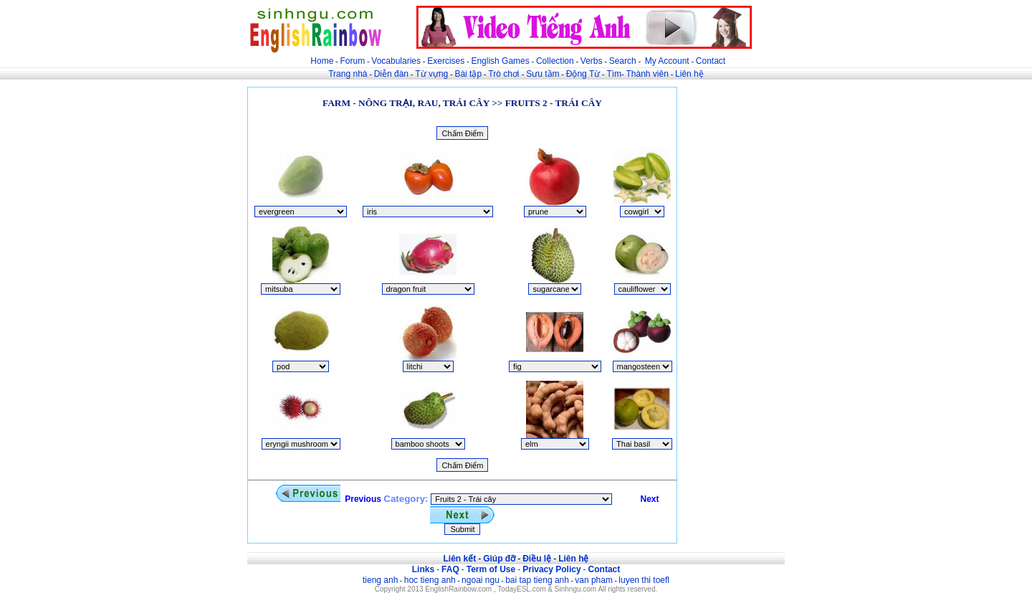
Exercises (445, 61)
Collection (555, 61)
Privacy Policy (551, 569)
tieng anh (380, 580)
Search (622, 61)
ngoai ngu (481, 580)
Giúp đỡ (499, 559)
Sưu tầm (542, 74)
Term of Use (491, 569)
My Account (667, 61)
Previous (328, 499)
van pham (594, 580)
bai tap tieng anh (537, 580)
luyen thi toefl (643, 580)
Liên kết (459, 559)
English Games (500, 61)
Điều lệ (536, 559)
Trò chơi (505, 74)
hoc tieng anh (430, 580)
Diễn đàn (391, 74)
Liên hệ (689, 74)
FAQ (450, 569)
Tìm (613, 74)
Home (321, 61)
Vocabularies (396, 61)
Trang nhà (347, 74)
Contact (710, 61)
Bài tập (468, 74)
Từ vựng (431, 74)
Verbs (591, 61)
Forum (352, 61)
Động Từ (583, 74)
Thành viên (647, 74)
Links (423, 569)
